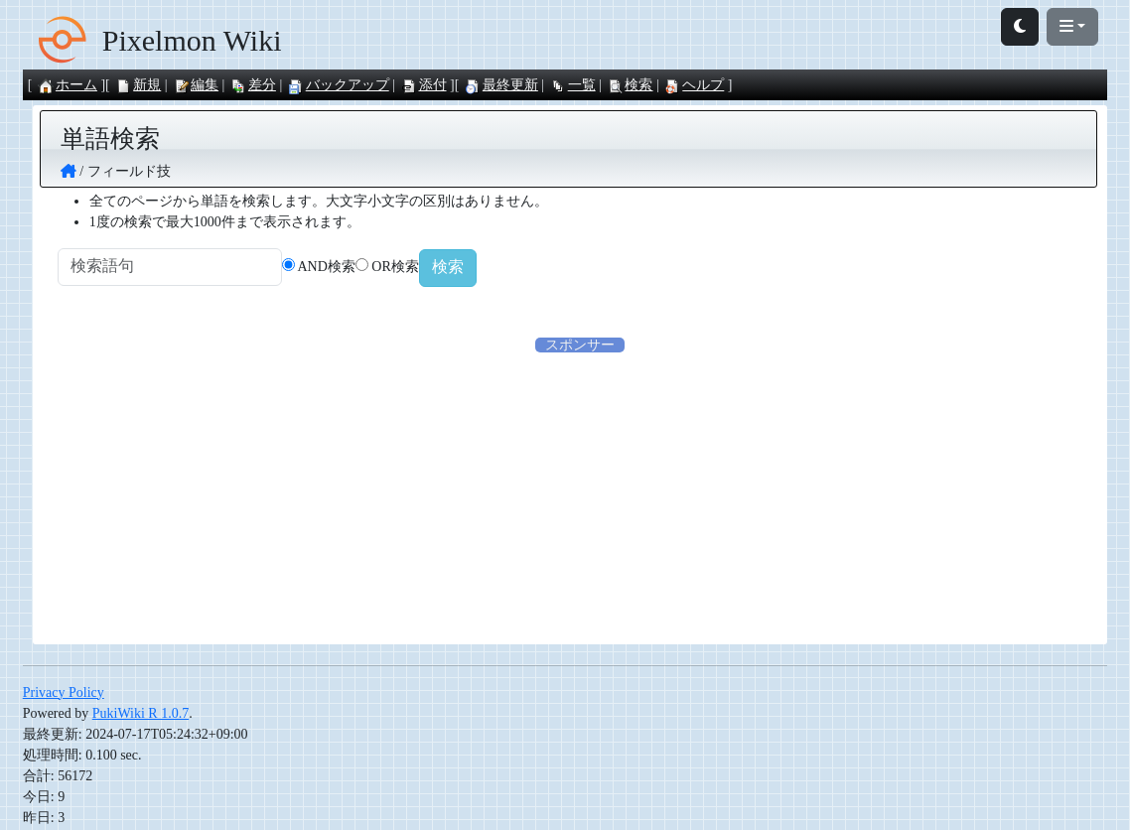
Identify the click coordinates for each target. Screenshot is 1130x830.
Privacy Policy (63, 694)
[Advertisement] (580, 496)
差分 (253, 84)
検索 (629, 84)
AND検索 (353, 268)
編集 (195, 84)
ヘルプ (694, 84)
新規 (138, 84)
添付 (424, 84)
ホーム (67, 84)
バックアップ (338, 84)
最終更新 (501, 84)
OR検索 (422, 268)
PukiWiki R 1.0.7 (140, 715)
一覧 (573, 84)
